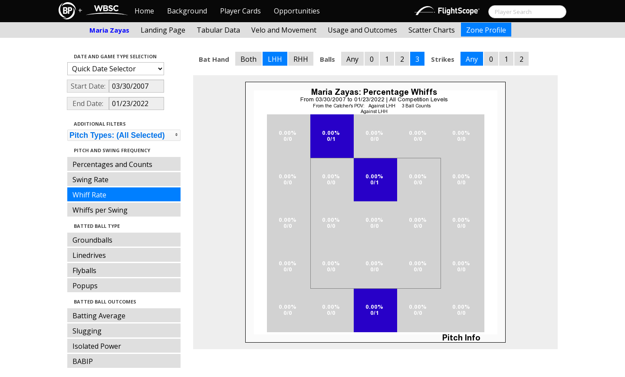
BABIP (82, 361)
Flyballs (84, 270)
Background (187, 11)
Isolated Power (96, 346)
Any (352, 59)
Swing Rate (90, 179)
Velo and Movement (283, 30)
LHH (275, 59)
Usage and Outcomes (362, 30)
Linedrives (89, 255)
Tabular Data (218, 30)
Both (248, 59)
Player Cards (240, 11)
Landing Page (163, 30)
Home (144, 11)
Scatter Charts (431, 30)
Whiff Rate (89, 195)
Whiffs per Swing (100, 210)
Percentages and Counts (112, 164)
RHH (300, 59)
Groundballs (92, 240)
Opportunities (297, 11)
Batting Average (98, 315)
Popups (85, 285)
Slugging (87, 331)
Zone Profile (486, 30)
